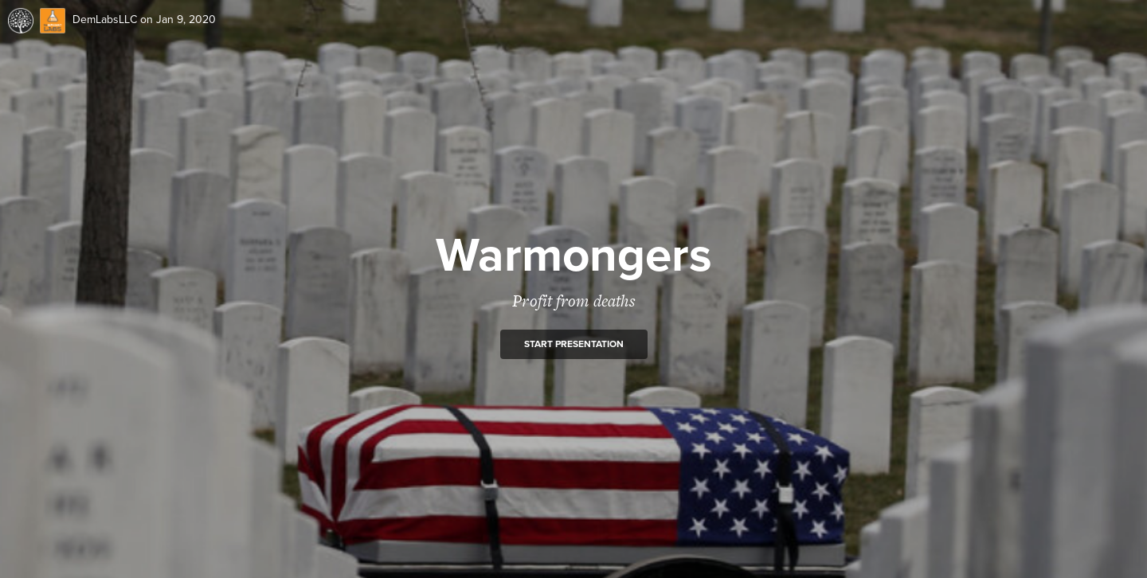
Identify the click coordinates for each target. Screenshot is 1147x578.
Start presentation (574, 344)
